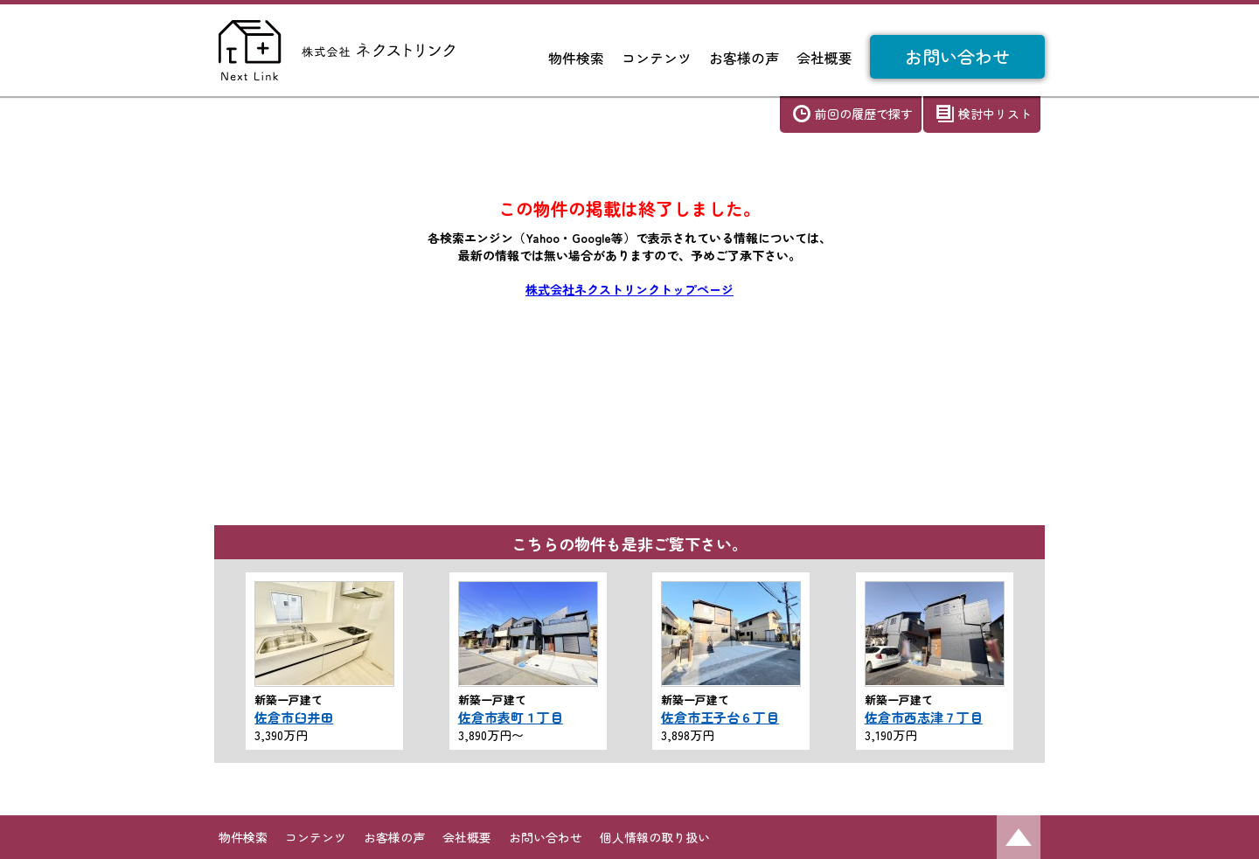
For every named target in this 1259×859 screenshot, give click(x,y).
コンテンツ (657, 57)
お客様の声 (744, 57)
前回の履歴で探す (864, 113)
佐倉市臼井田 (293, 717)
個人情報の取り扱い (655, 837)
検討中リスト (995, 113)
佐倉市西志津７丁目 (924, 717)
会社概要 (824, 57)
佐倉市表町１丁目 (510, 717)
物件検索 (576, 57)
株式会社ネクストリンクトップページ (629, 289)
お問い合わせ (957, 56)
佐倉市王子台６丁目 (720, 717)
